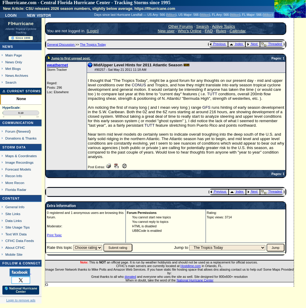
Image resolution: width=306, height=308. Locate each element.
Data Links (13, 221)
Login (10, 15)
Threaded (272, 44)
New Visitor (39, 15)
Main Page (13, 55)
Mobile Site (14, 254)
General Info (15, 207)
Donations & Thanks (21, 138)
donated (130, 276)
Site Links (12, 214)
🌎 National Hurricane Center (20, 290)
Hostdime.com (190, 266)
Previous (218, 44)
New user (166, 31)
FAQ (209, 31)
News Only (13, 62)
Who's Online (189, 31)
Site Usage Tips (17, 227)
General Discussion (61, 44)
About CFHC (15, 247)
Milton (171, 14)
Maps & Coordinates (21, 156)
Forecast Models (18, 169)
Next (252, 44)
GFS (206, 107)
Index (236, 44)
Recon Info (13, 176)
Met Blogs (13, 69)
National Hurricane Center (195, 280)
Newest (23, 131)
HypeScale (11, 107)
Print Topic (54, 235)
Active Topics (223, 26)
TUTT (212, 94)
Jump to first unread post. (70, 58)
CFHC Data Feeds (19, 241)
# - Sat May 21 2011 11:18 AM (120, 69)
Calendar (238, 31)
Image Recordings (19, 162)
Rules (221, 31)
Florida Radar (16, 189)
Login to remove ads (20, 300)
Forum (10, 131)
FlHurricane (21, 23)
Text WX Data (16, 234)
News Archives (16, 75)
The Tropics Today (93, 44)
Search (10, 82)
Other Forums (180, 26)
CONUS (139, 85)
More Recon (14, 183)
